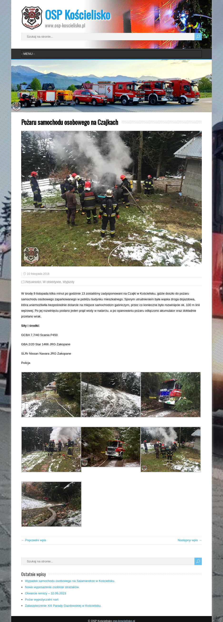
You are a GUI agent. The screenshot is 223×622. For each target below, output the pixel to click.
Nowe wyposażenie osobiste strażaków (52, 587)
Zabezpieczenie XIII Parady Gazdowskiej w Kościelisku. (63, 605)
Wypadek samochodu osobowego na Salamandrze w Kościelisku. (70, 581)
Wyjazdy (68, 282)
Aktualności (33, 282)
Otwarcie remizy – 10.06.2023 (45, 593)
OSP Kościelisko (77, 14)
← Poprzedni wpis (33, 540)
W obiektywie (52, 282)
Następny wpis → (190, 540)
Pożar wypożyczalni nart (41, 599)
